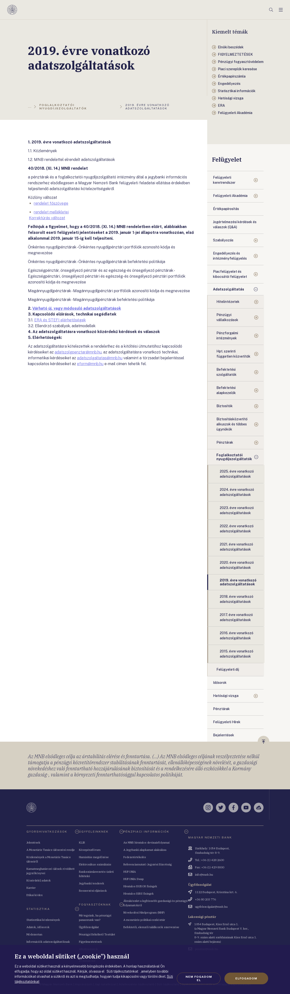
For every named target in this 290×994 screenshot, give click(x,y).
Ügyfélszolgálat (89, 927)
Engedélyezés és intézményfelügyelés (230, 255)
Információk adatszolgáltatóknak (48, 941)
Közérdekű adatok (38, 880)
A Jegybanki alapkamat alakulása (144, 850)
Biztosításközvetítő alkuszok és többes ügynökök (231, 424)
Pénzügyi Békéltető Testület (97, 934)
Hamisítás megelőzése (94, 857)
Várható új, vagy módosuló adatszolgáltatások (76, 308)
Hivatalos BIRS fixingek (138, 893)
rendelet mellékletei (51, 212)
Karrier (31, 887)
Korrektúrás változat (47, 218)
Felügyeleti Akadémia (230, 196)
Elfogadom (246, 978)
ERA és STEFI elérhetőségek (60, 320)
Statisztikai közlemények (43, 920)
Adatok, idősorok (38, 927)
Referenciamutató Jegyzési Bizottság (147, 864)
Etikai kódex (34, 895)
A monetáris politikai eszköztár (144, 920)
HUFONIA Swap (133, 879)
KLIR (82, 842)
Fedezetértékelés (134, 857)
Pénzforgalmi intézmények (227, 335)
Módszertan (34, 934)
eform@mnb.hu (90, 363)
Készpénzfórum (90, 850)
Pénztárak (224, 442)
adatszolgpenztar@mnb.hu (78, 352)
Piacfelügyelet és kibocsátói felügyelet (230, 274)
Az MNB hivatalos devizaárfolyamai (146, 842)
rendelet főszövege (51, 203)
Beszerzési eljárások (93, 890)
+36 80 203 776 (205, 899)
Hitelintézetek (227, 302)
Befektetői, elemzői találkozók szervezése (151, 927)
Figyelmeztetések (90, 941)
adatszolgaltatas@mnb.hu (99, 358)
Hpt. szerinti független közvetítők (233, 353)
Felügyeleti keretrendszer (224, 180)
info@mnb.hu (204, 874)
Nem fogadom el (199, 978)
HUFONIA (129, 871)
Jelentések (33, 842)
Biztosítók (224, 406)
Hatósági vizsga (226, 696)
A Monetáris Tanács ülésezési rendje (50, 850)
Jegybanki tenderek (91, 883)
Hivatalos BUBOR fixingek (140, 886)
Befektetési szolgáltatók (226, 372)
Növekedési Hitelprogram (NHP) (144, 912)
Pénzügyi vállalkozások (227, 317)
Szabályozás (223, 240)
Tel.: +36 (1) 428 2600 (209, 860)
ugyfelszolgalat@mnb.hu (211, 906)
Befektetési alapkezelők (226, 390)
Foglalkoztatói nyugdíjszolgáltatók (234, 457)
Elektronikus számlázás (95, 864)
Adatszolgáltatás (228, 289)
